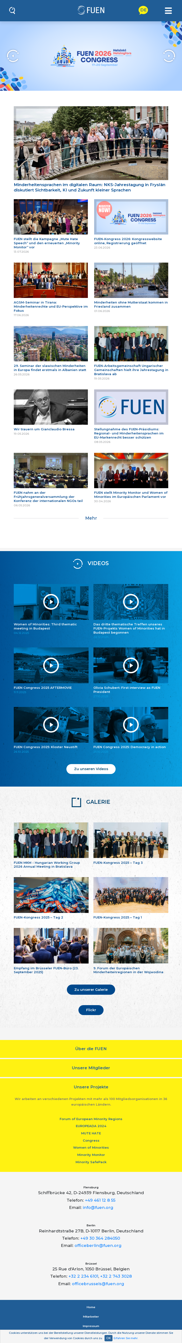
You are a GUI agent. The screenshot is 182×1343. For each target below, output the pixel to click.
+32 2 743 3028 (116, 1276)
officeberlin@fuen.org (98, 1245)
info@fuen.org (98, 1207)
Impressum (91, 1326)
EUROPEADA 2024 (91, 1126)
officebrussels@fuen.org (98, 1283)
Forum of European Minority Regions (91, 1119)
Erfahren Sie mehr (126, 1338)
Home (91, 1307)
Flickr (91, 1010)
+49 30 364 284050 (100, 1238)
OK (108, 1338)
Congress (91, 1140)
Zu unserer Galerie (91, 989)
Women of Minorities (91, 1147)
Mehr (91, 518)
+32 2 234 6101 (83, 1276)
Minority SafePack (91, 1162)
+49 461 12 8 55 (100, 1200)
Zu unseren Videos (91, 769)
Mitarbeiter (91, 1316)
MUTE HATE (91, 1133)
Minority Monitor (91, 1155)
